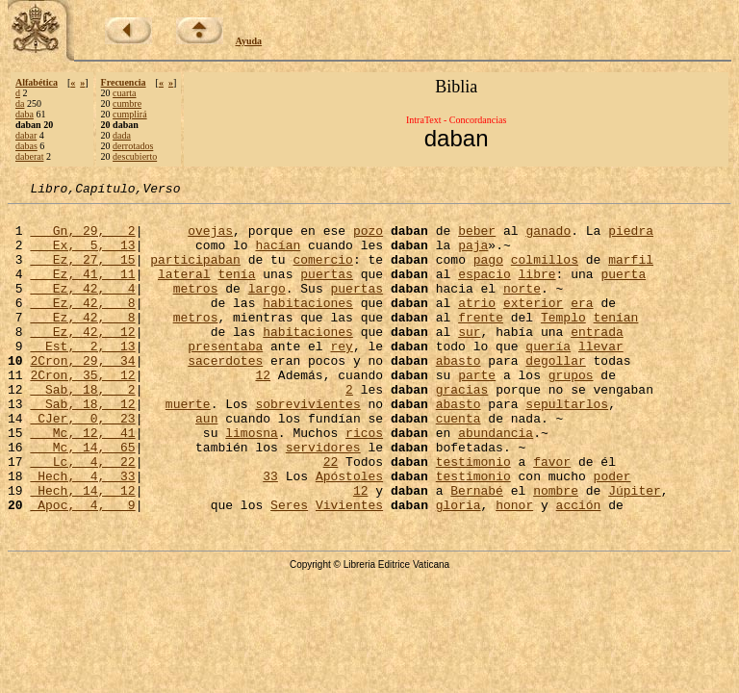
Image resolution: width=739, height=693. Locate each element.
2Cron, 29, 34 (82, 394)
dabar (26, 135)
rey (341, 377)
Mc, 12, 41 (82, 481)
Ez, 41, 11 (82, 290)
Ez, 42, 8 (82, 325)
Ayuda (249, 41)
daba (24, 114)
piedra (630, 238)
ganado (548, 238)
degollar (555, 394)
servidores (323, 498)
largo (267, 308)
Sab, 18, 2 (82, 429)
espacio (484, 290)
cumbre (127, 103)
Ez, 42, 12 (82, 360)
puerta (623, 290)
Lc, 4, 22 (82, 516)
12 (262, 412)
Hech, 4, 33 (82, 533)
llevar (601, 377)
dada (122, 135)
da (19, 103)
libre (537, 290)
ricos (364, 481)
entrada (597, 360)
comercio (322, 273)
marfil (630, 273)
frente (480, 342)
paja (473, 256)
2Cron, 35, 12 (82, 412)
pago (488, 273)
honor (514, 568)
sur (469, 360)
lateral (184, 290)
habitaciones (308, 325)
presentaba (225, 377)
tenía (236, 290)
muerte (188, 446)
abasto (458, 394)
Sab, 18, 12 (82, 446)
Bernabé (476, 550)
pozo (368, 238)
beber (477, 238)
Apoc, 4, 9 (82, 568)
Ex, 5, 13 (82, 256)
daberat (29, 156)
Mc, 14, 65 (82, 498)
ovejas (210, 238)
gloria (458, 568)
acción (578, 568)
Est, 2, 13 (82, 377)
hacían (277, 256)
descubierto (135, 156)
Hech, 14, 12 (82, 550)
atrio (477, 325)
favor (552, 516)
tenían (616, 342)
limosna (251, 481)
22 (331, 516)
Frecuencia (123, 82)
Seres (289, 568)
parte (477, 412)
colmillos (544, 273)
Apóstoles (349, 533)
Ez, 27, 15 (82, 273)
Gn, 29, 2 (82, 238)
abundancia (495, 481)
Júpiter (634, 550)
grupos (571, 412)
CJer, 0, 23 (82, 464)
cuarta (124, 93)
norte (522, 308)
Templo (563, 342)
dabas (26, 146)
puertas (326, 290)
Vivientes (349, 568)
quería (548, 377)
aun (206, 464)
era (582, 325)
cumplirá (130, 114)
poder (612, 533)
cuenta (458, 464)
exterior (533, 325)
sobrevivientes (307, 446)
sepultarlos (566, 446)
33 (270, 533)
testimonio (473, 516)
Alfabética (36, 82)
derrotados (133, 146)
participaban (195, 273)
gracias (462, 429)
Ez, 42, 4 (82, 308)
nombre (555, 550)
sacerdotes (225, 394)
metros (195, 308)
